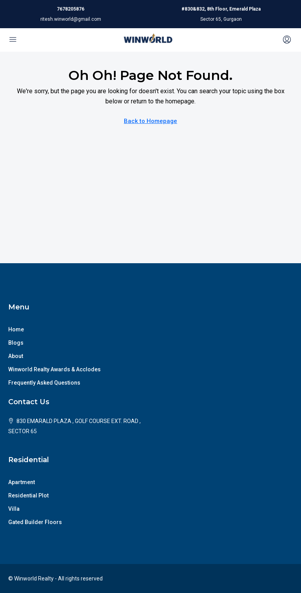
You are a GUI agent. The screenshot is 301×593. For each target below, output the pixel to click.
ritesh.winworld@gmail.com (70, 19)
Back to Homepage (150, 121)
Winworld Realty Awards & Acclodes (54, 369)
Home (16, 329)
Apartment (21, 482)
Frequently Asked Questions (44, 383)
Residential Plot (28, 495)
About (15, 356)
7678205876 (70, 9)
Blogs (16, 343)
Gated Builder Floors (35, 522)
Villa (14, 509)
